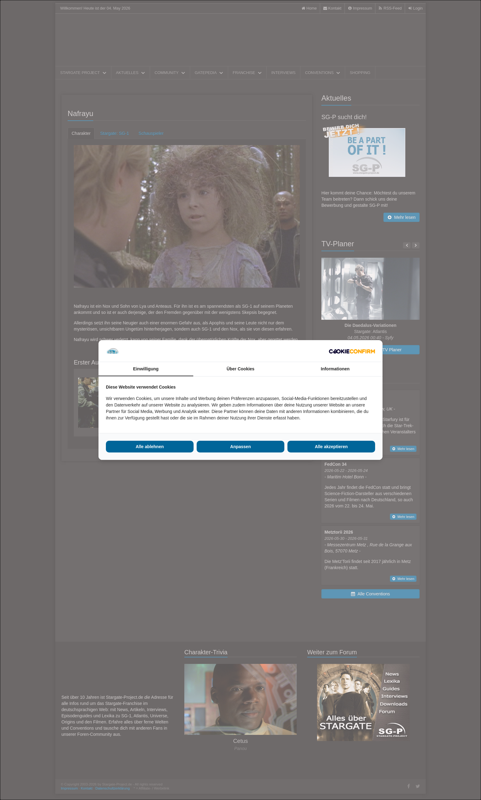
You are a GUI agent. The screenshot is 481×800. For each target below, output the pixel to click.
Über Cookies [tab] (240, 368)
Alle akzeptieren (331, 446)
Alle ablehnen (150, 446)
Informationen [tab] (335, 368)
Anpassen (240, 446)
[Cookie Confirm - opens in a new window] (352, 351)
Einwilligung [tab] (145, 368)
